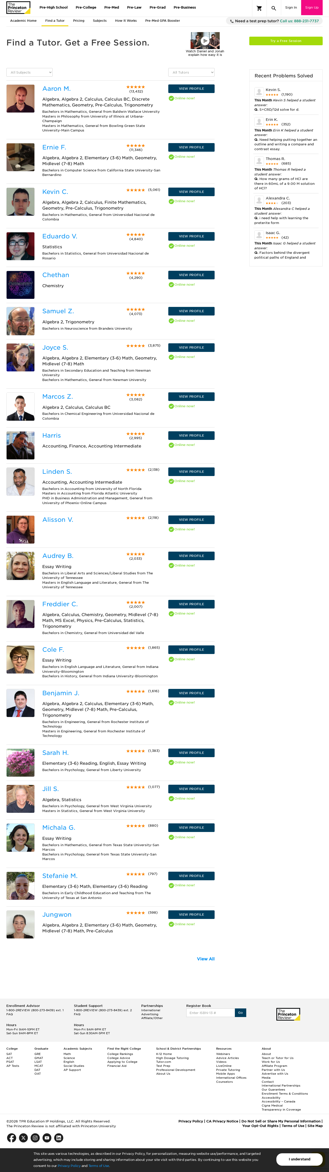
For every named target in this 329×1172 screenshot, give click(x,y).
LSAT (38, 1062)
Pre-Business (185, 7)
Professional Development (175, 1070)
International (150, 1010)
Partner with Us (273, 1070)
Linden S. (57, 471)
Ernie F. (54, 147)
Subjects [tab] (100, 20)
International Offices (231, 1077)
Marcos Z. (57, 396)
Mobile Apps (225, 1073)
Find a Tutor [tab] (55, 20)
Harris (51, 435)
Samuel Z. (58, 311)
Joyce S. (55, 347)
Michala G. (58, 827)
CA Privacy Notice (222, 1121)
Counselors (224, 1082)
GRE (37, 1054)
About (266, 1054)
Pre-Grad (158, 7)
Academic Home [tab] (23, 20)
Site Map (315, 1126)
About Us (163, 1073)
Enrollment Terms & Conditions (285, 1093)
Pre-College (86, 7)
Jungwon (57, 914)
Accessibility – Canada (278, 1101)
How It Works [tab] (126, 20)
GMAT (38, 1058)
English (69, 1062)
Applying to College (122, 1062)
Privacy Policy (69, 1166)
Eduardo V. (59, 236)
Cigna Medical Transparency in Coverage (281, 1107)
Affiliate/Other (152, 1018)
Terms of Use (98, 1166)
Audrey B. (57, 555)
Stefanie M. (59, 876)
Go (240, 1013)
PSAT (10, 1062)
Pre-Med (111, 7)
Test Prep (163, 1066)
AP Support (72, 1070)
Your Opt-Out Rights (260, 1126)
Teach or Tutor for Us (278, 1058)
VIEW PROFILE (191, 89)
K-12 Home (164, 1054)
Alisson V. (57, 519)
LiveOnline (224, 1066)
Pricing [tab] (78, 20)
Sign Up (312, 7)
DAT (37, 1070)
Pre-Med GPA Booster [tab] (162, 20)
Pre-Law (134, 7)
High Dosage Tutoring (172, 1058)
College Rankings (120, 1054)
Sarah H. (55, 752)
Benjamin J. (60, 693)
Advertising (149, 1014)
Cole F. (53, 649)
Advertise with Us (275, 1073)
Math (67, 1054)
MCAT (38, 1066)
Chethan (55, 275)
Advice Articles (227, 1058)
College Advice (118, 1058)
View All (206, 959)
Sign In (291, 7)
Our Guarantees (273, 1089)
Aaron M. (56, 88)
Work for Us (271, 1062)
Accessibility (271, 1097)
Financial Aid (117, 1066)
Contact (268, 1082)
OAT (37, 1073)
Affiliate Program (274, 1066)
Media (266, 1077)
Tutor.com (163, 1062)
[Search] (274, 8)
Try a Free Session (285, 41)
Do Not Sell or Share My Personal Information (280, 1121)
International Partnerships (281, 1085)
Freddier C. (60, 604)
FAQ (9, 1014)
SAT (9, 1054)
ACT (9, 1058)
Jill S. (50, 789)
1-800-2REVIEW (35, 1010)
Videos (221, 1062)
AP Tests (12, 1066)
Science (69, 1058)
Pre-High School (53, 7)
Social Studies (74, 1066)
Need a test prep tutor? (274, 21)
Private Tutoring (228, 1070)
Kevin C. (55, 191)
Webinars (223, 1054)
